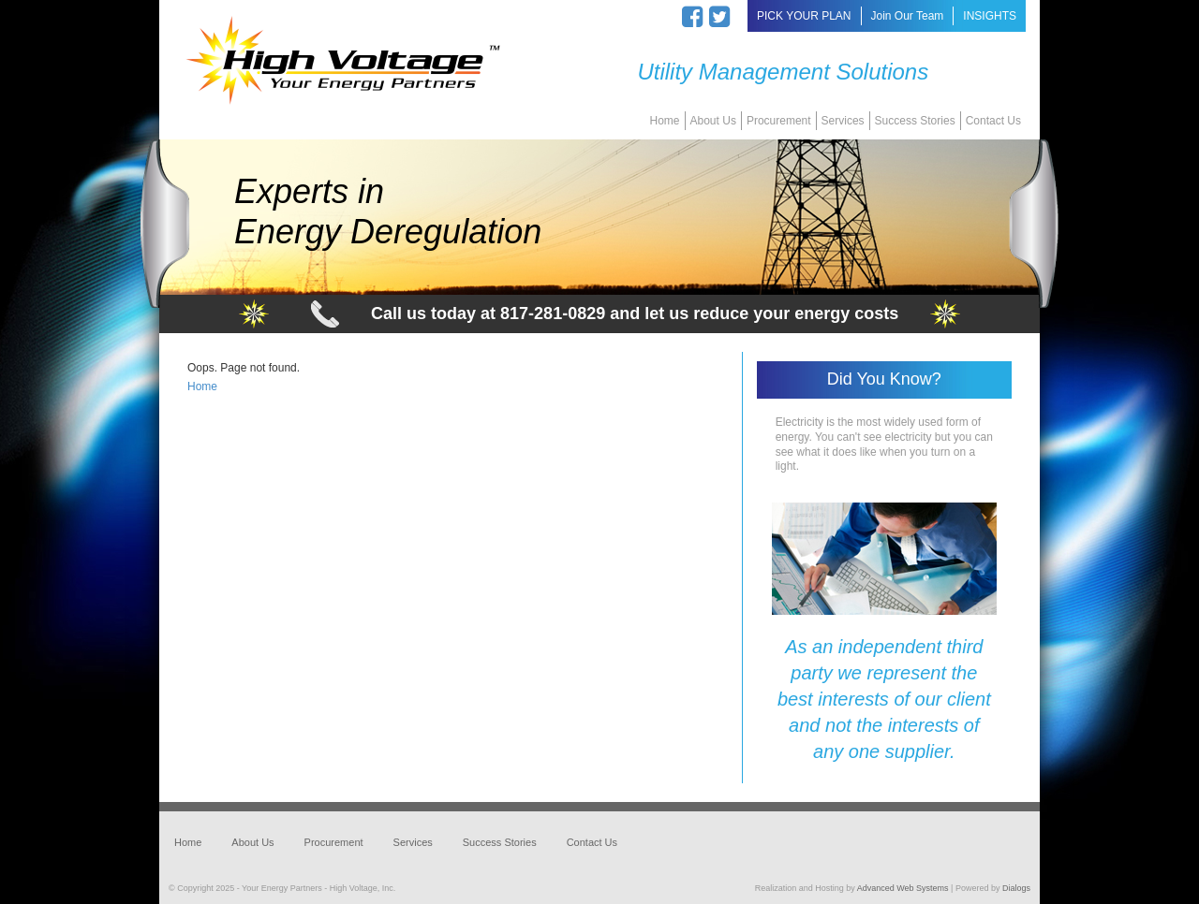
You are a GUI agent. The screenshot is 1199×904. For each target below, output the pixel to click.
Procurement (779, 120)
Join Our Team (907, 15)
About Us (713, 120)
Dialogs (1016, 888)
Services (843, 120)
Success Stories (915, 120)
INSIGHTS (989, 15)
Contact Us (993, 120)
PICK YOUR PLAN (804, 15)
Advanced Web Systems (903, 888)
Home (665, 120)
